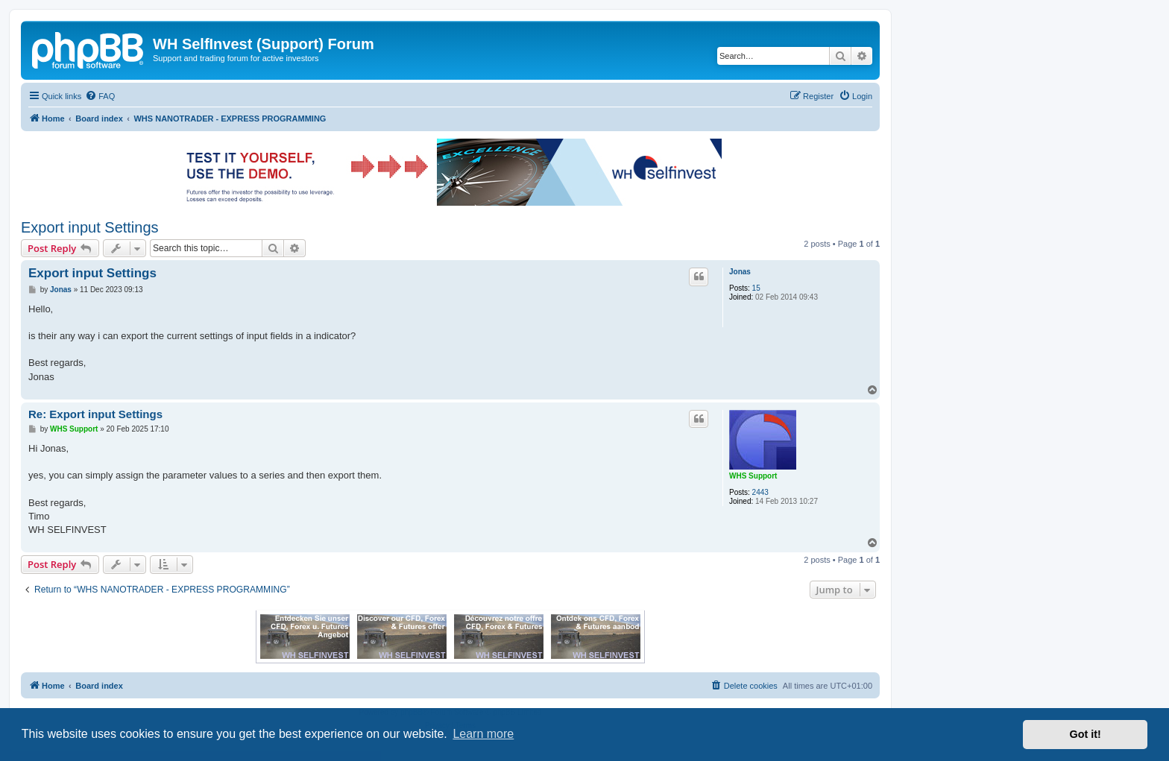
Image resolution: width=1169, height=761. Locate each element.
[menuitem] (100, 96)
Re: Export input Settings (95, 414)
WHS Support (753, 476)
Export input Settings (90, 227)
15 (756, 288)
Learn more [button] (483, 733)
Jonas (740, 272)
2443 (760, 492)
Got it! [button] (1085, 734)
